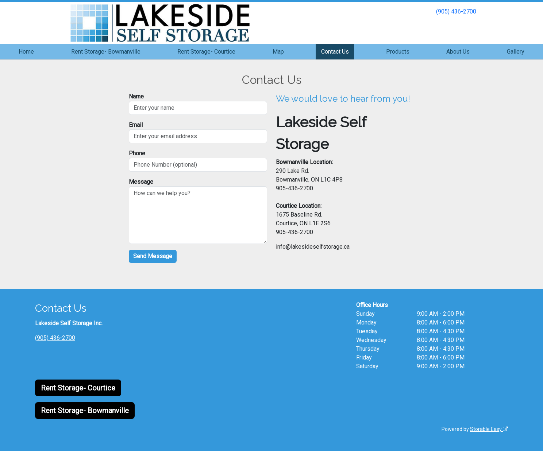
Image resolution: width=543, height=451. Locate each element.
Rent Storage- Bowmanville (105, 51)
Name (136, 96)
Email (136, 124)
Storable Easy (489, 429)
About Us (458, 51)
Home (26, 51)
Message (141, 181)
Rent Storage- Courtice (206, 51)
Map (278, 51)
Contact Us (335, 51)
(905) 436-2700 (456, 11)
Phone (137, 153)
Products (397, 51)
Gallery (515, 51)
